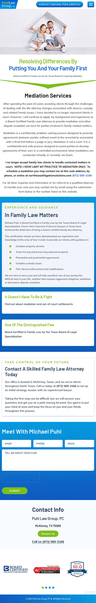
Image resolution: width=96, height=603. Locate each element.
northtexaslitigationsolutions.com (50, 175)
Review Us (48, 533)
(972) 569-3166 (82, 175)
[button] (43, 588)
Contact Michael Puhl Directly (59, 4)
